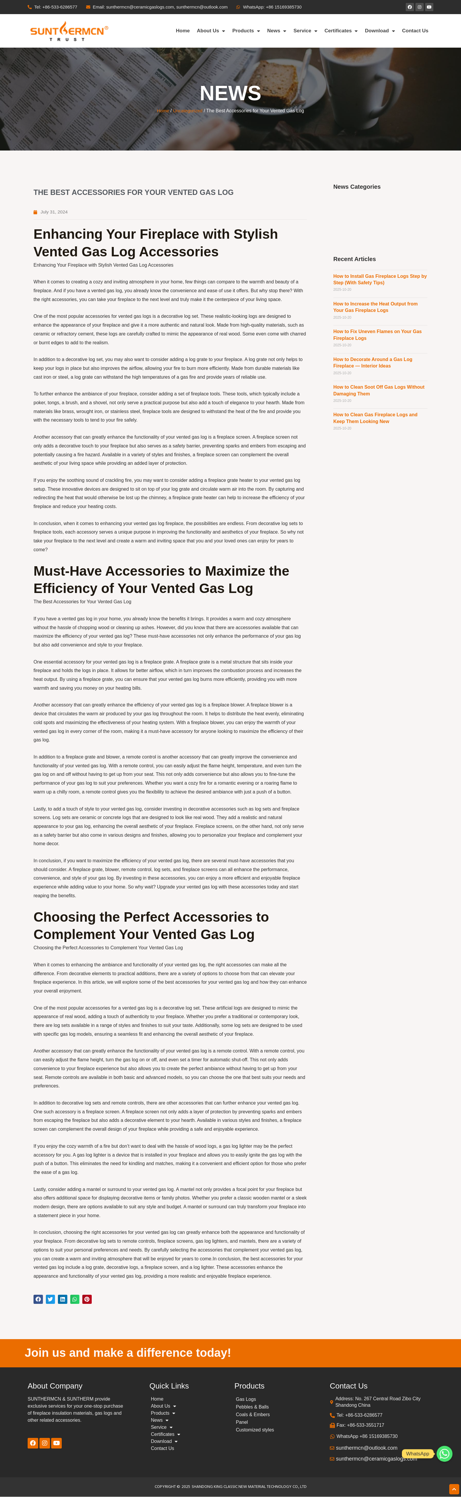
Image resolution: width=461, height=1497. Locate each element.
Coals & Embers (253, 1414)
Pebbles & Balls (252, 1407)
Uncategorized (188, 110)
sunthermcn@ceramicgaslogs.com (376, 1459)
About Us (211, 31)
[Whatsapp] (444, 1454)
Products (246, 31)
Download (380, 31)
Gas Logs (246, 1399)
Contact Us (415, 31)
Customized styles (255, 1430)
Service (305, 31)
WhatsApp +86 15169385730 (367, 1436)
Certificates (341, 31)
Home (183, 31)
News (276, 31)
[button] (38, 1299)
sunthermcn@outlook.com (366, 1448)
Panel (242, 1422)
